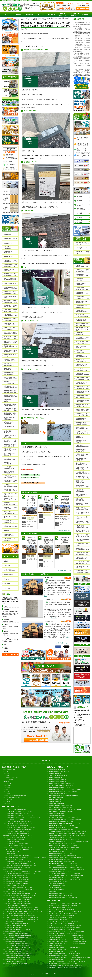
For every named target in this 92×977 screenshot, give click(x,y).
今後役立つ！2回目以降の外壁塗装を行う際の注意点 (61, 811)
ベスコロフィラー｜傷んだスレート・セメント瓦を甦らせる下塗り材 (65, 911)
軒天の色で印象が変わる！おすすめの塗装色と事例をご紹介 (63, 849)
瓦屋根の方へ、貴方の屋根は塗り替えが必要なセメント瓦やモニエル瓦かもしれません (69, 841)
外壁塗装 (10, 82)
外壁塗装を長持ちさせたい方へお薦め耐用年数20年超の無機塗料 (64, 955)
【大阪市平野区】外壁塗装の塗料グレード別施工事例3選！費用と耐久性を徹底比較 (81, 54)
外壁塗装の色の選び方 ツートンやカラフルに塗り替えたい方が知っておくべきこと (22, 817)
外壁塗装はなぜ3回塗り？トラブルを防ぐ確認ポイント (16, 879)
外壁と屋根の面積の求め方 (10, 526)
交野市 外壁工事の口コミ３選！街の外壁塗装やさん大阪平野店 (81, 73)
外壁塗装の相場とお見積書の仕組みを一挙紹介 (60, 787)
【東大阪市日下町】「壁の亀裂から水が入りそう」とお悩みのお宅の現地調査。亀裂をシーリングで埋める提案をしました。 (81, 48)
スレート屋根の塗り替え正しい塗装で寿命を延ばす (10, 409)
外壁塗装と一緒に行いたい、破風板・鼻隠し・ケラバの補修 (63, 845)
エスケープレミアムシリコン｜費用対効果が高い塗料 (61, 915)
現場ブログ (29, 18)
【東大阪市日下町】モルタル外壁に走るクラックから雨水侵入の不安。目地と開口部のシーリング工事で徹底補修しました (81, 41)
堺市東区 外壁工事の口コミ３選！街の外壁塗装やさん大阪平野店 (81, 60)
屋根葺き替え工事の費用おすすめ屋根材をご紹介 (10, 274)
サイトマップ (7, 588)
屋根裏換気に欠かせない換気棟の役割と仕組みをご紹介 (16, 923)
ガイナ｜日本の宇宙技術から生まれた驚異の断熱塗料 (61, 929)
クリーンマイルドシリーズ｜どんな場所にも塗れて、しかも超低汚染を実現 (66, 931)
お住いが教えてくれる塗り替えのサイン (9, 247)
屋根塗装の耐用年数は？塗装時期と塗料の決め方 (82, 508)
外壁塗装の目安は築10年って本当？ (8, 252)
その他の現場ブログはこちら (63, 643)
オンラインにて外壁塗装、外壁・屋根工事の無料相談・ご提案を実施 (65, 819)
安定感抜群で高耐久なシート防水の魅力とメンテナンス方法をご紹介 (19, 921)
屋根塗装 (10, 86)
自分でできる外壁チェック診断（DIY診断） (13, 845)
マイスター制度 (7, 783)
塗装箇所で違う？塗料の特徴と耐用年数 (81, 356)
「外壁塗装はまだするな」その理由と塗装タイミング (10, 261)
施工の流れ (51, 14)
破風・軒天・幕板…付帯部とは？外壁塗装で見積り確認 (62, 843)
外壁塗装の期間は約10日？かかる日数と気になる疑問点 (16, 825)
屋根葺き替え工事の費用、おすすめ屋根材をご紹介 (61, 805)
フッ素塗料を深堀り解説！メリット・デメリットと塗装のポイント (19, 957)
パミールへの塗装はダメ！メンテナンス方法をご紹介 (82, 477)
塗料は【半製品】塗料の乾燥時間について (10, 512)
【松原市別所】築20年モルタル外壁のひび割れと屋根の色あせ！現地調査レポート (81, 24)
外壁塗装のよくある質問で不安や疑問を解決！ (82, 270)
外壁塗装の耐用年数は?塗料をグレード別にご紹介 (10, 288)
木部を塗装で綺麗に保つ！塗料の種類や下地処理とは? (83, 472)
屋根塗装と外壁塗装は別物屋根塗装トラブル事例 (10, 351)
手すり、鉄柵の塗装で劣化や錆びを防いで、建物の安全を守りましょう (65, 867)
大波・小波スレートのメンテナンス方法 (9, 539)
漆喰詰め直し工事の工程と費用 (81, 441)
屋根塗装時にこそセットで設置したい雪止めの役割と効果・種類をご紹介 (66, 857)
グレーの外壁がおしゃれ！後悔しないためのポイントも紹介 (17, 947)
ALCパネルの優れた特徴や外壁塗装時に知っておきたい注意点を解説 (19, 899)
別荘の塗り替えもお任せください (82, 252)
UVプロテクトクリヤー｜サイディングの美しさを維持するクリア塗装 (65, 925)
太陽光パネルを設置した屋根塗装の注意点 (82, 468)
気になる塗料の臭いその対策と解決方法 (81, 320)
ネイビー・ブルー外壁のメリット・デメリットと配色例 (16, 945)
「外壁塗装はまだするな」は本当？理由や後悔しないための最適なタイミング (21, 829)
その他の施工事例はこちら (63, 530)
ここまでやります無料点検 (73, 14)
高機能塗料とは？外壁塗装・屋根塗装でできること (10, 346)
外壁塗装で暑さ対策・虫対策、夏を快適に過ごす (60, 893)
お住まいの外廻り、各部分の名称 (11, 851)
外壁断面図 (6, 530)
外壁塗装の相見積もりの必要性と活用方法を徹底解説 (15, 881)
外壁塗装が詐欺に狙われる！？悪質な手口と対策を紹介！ (16, 883)
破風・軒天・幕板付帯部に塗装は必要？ (9, 364)
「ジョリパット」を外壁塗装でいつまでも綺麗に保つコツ (16, 905)
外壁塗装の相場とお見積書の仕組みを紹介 (82, 293)
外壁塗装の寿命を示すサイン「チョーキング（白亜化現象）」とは (19, 867)
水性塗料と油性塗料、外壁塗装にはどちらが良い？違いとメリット (64, 953)
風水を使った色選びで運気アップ (82, 138)
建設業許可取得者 (8, 574)
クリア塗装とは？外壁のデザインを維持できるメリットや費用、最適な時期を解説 (68, 941)
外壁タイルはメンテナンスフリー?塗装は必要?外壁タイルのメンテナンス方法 (67, 833)
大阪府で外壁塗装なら (9, 570)
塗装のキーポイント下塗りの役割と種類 (81, 360)
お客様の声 (29, 14)
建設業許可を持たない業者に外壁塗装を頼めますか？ (15, 795)
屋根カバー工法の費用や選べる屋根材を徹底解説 (10, 279)
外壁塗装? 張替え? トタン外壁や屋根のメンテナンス (61, 829)
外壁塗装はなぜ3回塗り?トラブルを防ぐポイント (10, 360)
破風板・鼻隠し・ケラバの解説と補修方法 (10, 369)
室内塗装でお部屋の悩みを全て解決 (57, 815)
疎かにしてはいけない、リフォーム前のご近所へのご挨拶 (16, 831)
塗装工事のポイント (9, 243)
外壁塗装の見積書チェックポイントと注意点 (82, 297)
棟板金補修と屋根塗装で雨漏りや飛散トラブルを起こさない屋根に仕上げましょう (22, 911)
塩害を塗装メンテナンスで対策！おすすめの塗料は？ (15, 925)
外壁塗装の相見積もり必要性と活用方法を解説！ (82, 288)
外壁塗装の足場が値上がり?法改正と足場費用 (83, 392)
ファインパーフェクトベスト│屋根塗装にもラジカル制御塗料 (63, 905)
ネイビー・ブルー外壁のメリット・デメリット (82, 517)
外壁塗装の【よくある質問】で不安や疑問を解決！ (15, 809)
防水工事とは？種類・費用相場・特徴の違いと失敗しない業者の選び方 (20, 915)
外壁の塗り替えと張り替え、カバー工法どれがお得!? (82, 329)
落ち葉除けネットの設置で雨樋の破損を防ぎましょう (61, 859)
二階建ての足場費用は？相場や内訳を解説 (82, 396)
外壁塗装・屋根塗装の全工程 (55, 777)
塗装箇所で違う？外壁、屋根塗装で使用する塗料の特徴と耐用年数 (64, 947)
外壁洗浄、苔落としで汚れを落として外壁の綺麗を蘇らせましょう (64, 879)
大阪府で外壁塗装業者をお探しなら (11, 797)
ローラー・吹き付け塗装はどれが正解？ (81, 450)
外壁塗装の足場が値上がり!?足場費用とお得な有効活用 (62, 895)
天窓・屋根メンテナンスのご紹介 (9, 382)
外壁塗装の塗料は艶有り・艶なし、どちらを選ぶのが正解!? (63, 951)
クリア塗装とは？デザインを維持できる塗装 (10, 315)
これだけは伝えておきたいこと (10, 777)
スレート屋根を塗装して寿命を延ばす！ (58, 885)
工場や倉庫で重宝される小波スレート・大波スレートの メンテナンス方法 (20, 909)
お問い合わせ (7, 583)
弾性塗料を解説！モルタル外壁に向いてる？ (82, 549)
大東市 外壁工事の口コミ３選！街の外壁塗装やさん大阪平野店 (81, 70)
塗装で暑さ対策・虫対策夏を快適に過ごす (10, 319)
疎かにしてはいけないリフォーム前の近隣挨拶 (82, 315)
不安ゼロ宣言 (6, 787)
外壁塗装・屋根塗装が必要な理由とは (12, 841)
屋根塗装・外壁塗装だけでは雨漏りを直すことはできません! (17, 837)
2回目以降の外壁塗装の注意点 (80, 351)
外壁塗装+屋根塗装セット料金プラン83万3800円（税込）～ (63, 783)
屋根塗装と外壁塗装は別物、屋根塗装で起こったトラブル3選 (17, 887)
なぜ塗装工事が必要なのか (10, 238)
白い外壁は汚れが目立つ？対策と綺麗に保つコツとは (82, 531)
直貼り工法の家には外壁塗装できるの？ (81, 419)
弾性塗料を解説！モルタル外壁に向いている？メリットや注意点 (18, 959)
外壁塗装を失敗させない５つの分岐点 (82, 279)
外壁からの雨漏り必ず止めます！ (56, 797)
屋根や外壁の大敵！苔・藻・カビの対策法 (81, 463)
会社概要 (85, 14)
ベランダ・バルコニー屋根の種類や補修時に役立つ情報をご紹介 (18, 913)
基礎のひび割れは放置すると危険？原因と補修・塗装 (15, 937)
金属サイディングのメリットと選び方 (9, 422)
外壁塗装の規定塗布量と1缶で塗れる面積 (82, 454)
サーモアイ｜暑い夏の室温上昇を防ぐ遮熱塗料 (60, 907)
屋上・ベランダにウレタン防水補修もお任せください (10, 495)
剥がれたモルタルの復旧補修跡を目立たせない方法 (10, 333)
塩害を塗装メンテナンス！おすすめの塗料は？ (10, 508)
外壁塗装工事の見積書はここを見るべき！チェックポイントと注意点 (65, 789)
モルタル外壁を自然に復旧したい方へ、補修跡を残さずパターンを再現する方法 (22, 871)
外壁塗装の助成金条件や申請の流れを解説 (82, 275)
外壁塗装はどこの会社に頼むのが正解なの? (13, 891)
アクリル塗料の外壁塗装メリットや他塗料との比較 (10, 301)
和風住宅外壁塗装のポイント (81, 436)
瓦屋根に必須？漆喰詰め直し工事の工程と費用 (60, 837)
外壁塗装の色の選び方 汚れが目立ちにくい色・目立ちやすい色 (18, 815)
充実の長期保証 (7, 785)
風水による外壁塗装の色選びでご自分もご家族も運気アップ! (17, 823)
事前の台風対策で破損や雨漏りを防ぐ (81, 490)
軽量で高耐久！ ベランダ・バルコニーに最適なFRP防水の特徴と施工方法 (20, 917)
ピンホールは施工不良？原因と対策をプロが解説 (10, 337)
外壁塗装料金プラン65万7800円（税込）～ (59, 779)
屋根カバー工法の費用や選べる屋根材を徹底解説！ (61, 807)
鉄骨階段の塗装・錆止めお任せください (10, 449)
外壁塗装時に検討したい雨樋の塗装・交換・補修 (10, 391)
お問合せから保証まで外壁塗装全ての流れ (59, 775)
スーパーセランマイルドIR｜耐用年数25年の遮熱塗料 (61, 909)
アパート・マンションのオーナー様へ (82, 248)
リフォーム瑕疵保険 (8, 779)
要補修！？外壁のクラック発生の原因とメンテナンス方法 (16, 869)
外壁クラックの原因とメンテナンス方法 (9, 328)
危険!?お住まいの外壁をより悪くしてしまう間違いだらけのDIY (18, 847)
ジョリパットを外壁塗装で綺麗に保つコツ (82, 445)
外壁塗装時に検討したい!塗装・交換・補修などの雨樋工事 (62, 855)
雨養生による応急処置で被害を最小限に (82, 495)
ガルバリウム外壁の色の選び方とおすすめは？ (14, 859)
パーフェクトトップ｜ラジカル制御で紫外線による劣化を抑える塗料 (65, 903)
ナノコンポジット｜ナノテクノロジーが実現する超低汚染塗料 (63, 921)
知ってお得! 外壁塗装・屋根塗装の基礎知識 (13, 839)
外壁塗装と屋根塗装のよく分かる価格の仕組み (60, 771)
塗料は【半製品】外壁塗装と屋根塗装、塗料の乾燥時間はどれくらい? (19, 893)
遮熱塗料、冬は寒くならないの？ (56, 945)
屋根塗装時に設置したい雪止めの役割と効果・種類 (10, 395)
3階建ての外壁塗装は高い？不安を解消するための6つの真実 (17, 835)
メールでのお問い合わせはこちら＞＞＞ (33, 483)
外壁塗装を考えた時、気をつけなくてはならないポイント (16, 877)
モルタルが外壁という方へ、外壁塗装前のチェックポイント (63, 963)
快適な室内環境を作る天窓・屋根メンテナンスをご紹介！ (62, 851)
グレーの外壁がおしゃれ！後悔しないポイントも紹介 (82, 522)
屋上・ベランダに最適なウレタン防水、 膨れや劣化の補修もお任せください (21, 919)
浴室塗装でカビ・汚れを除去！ (9, 463)
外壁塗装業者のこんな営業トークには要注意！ (82, 401)
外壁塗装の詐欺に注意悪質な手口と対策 (81, 306)
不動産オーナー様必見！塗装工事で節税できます (82, 383)
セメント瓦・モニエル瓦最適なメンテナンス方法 (10, 440)
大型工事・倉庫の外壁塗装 (55, 887)
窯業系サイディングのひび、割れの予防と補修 (82, 414)
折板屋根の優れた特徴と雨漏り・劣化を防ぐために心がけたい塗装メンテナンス (67, 831)
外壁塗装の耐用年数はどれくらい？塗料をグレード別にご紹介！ (18, 861)
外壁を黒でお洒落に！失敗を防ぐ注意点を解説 (82, 526)
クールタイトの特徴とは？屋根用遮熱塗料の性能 (82, 562)
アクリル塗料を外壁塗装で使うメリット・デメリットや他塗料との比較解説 (66, 937)
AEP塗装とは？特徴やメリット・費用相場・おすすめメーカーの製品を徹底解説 (67, 943)
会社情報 (5, 789)
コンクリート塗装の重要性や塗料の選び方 (9, 472)
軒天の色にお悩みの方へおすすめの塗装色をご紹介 (10, 377)
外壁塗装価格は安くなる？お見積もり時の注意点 (10, 265)
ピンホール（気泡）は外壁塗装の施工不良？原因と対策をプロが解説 (19, 873)
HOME (23, 18)
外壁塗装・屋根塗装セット (10, 91)
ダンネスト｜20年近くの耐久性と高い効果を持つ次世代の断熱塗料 (64, 927)
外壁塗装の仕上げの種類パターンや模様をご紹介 (82, 553)
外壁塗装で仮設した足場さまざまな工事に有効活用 (82, 387)
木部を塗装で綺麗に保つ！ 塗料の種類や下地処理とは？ (16, 927)
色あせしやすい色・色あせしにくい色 (82, 149)
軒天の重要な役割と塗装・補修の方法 (9, 373)
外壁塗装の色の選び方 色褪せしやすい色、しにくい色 (16, 813)
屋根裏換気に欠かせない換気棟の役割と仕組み (10, 503)
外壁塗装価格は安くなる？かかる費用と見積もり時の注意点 (63, 791)
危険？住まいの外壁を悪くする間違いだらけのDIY (82, 405)
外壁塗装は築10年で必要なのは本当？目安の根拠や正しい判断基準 (19, 827)
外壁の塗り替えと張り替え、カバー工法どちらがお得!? (16, 849)
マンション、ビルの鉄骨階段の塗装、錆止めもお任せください (63, 865)
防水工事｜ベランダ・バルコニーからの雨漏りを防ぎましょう (63, 817)
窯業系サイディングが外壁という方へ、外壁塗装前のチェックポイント (65, 965)
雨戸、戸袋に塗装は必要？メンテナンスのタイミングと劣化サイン (64, 877)
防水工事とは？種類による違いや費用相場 (10, 485)
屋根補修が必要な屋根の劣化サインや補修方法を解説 (61, 861)
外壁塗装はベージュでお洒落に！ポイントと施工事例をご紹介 (18, 953)
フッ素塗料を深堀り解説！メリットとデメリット (82, 544)
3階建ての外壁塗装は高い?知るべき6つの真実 (82, 324)
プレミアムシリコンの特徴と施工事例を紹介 (81, 558)
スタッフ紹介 (7, 565)
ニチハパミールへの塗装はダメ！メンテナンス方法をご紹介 (17, 929)
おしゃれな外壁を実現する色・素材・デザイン (82, 513)
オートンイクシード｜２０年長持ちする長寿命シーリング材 (63, 933)
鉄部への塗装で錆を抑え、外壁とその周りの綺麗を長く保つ (63, 863)
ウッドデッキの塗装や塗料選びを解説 (9, 458)
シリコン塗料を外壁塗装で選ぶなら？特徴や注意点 (10, 310)
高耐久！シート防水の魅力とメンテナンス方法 (10, 499)
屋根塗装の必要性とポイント (55, 801)
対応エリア (6, 791)
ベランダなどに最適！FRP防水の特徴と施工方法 (10, 490)
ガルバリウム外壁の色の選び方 (81, 347)
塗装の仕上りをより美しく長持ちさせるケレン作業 (10, 342)
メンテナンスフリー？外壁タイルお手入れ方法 (82, 432)
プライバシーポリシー (9, 579)
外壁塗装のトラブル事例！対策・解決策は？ (82, 504)
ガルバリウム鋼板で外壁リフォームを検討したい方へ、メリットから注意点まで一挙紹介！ (24, 857)
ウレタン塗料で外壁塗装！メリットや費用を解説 (10, 306)
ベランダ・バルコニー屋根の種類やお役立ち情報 (10, 481)
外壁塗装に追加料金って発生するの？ (81, 284)
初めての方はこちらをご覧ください (57, 769)
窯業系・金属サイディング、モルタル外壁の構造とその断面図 (18, 903)
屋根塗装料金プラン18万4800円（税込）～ (59, 781)
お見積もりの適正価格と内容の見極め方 (82, 302)
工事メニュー (40, 14)
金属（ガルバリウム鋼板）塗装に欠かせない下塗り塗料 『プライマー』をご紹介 (67, 961)
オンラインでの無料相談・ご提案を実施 (82, 266)
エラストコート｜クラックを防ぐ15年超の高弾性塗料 (61, 923)
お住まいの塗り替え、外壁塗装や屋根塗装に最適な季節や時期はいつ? (19, 865)
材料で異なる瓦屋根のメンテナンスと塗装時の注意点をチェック (64, 839)
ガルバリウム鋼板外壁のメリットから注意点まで (82, 342)
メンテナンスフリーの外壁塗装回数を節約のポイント (82, 338)
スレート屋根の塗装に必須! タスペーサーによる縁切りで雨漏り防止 (19, 889)
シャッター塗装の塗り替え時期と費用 (9, 467)
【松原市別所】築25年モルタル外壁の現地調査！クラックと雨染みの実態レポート (81, 35)
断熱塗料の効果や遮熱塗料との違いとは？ (82, 481)
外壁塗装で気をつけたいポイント (10, 355)
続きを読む (54, 618)
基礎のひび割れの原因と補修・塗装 (80, 499)
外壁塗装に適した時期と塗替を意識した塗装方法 (10, 292)
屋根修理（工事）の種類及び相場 (9, 270)
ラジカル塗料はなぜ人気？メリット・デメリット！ (82, 567)
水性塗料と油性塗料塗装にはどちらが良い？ (82, 427)
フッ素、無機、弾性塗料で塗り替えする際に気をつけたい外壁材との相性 (20, 907)
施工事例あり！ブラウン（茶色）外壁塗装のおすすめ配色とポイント (19, 955)
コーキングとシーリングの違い (10, 517)
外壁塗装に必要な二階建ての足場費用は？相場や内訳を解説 (63, 897)
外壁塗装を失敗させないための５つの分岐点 (13, 819)
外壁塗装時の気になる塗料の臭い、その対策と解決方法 (16, 833)
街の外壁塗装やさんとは (9, 769)
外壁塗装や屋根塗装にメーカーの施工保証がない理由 (82, 378)
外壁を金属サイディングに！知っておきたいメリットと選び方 (63, 827)
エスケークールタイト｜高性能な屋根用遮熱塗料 (60, 917)
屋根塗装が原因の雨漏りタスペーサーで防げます (10, 413)
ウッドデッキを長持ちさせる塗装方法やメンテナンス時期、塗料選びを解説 (66, 869)
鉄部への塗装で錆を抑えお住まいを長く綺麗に (10, 445)
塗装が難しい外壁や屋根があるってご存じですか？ (82, 410)
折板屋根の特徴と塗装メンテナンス (8, 431)
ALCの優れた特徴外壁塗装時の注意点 (9, 521)
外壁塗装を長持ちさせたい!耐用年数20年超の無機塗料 (82, 374)
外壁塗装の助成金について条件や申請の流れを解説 (61, 821)
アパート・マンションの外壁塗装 (56, 889)
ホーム (7, 14)
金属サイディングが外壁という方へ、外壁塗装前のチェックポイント (65, 967)
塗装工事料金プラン (62, 14)
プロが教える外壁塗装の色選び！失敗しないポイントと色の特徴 (18, 811)
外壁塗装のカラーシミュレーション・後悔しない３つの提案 (17, 821)
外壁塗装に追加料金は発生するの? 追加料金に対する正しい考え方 (64, 823)
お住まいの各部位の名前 (10, 283)
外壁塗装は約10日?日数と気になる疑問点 (81, 311)
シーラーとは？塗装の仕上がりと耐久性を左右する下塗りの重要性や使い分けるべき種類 (69, 957)
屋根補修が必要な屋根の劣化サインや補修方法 (10, 404)
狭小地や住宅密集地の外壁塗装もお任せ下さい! (10, 418)
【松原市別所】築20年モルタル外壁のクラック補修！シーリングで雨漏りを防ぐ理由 (57, 604)
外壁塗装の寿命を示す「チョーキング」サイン (10, 324)
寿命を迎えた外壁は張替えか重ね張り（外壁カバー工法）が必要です (65, 809)
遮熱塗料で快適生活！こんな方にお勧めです (59, 919)
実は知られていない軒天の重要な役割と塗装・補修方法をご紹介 (64, 847)
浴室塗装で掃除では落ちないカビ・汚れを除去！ (60, 871)
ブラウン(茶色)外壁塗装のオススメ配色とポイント (82, 540)
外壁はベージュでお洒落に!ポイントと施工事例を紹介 (82, 535)
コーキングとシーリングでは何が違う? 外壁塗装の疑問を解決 (17, 897)
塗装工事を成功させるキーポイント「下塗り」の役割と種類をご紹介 (65, 959)
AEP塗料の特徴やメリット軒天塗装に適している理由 (82, 571)
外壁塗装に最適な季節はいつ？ (10, 297)
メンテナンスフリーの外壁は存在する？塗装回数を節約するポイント (19, 855)
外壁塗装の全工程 (8, 256)
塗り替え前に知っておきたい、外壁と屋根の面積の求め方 (16, 901)
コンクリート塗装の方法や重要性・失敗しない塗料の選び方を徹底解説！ (66, 875)
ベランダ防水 (10, 95)
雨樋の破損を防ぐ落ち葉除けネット (8, 400)
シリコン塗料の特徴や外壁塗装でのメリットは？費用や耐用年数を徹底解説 (66, 935)
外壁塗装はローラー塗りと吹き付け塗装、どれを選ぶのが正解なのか (19, 895)
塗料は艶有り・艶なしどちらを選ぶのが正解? (81, 423)
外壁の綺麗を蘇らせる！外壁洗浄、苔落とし (82, 459)
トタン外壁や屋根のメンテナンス (9, 427)
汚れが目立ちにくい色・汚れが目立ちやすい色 (83, 144)
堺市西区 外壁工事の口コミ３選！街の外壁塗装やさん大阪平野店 (81, 65)
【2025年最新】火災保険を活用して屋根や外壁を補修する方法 (63, 795)
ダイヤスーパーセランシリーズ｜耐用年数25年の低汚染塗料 (63, 913)
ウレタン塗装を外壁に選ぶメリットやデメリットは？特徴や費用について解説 (67, 939)
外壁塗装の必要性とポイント (55, 799)
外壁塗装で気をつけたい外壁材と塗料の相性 (10, 535)
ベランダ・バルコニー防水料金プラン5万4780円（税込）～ (63, 785)
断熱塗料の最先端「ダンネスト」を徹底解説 (82, 486)
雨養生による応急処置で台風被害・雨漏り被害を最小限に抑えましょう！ (20, 935)
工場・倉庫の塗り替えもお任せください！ (82, 243)
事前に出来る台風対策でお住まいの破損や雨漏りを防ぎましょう (18, 933)
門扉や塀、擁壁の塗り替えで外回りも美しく (59, 813)
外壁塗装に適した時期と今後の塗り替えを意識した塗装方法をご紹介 (19, 863)
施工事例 (18, 14)
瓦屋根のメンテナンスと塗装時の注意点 (10, 436)
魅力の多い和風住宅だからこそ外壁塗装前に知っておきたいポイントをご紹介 (67, 835)
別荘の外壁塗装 (52, 891)
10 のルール (6, 781)
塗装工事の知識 (7, 234)
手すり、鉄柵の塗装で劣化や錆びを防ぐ (9, 454)
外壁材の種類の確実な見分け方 (79, 333)
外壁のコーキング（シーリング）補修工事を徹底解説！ (62, 825)
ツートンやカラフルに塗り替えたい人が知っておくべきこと (83, 155)
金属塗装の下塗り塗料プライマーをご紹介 (81, 365)
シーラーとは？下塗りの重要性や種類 (81, 369)
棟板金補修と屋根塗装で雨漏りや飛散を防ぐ (10, 476)
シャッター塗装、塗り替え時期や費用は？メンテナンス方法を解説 (64, 873)
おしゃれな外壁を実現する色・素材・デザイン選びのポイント (18, 943)
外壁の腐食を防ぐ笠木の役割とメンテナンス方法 (10, 386)
